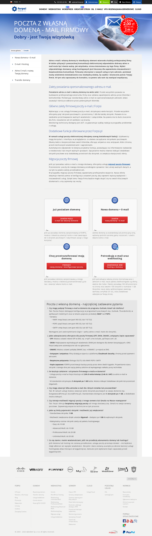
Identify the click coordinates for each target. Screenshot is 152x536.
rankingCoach (109, 495)
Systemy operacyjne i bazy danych (76, 498)
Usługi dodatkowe (38, 497)
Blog (16, 497)
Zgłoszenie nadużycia (130, 499)
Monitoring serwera (75, 514)
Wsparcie (104, 2)
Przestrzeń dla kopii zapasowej (75, 510)
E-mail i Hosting (20, 64)
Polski (17, 2)
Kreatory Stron (82, 9)
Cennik (53, 492)
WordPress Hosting (57, 495)
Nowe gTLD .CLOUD (39, 503)
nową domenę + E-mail (115, 220)
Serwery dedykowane (76, 495)
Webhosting (54, 9)
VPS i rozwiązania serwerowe (119, 9)
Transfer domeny (21, 80)
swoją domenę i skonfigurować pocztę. (66, 266)
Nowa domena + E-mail (23, 57)
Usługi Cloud (91, 492)
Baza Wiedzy (125, 2)
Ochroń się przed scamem (128, 503)
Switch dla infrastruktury (73, 520)
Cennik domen (37, 500)
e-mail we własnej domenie (66, 220)
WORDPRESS (67, 9)
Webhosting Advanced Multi (58, 507)
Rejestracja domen (39, 492)
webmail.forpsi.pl (76, 2)
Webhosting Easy (56, 511)
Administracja (91, 2)
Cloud (138, 9)
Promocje (18, 500)
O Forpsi (17, 492)
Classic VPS (72, 492)
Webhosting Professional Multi (56, 503)
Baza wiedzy (127, 492)
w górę (132, 479)
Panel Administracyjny (76, 502)
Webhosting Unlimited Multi (56, 498)
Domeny (43, 9)
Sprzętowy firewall (75, 516)
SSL (92, 9)
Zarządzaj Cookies (20, 511)
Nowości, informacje (21, 495)
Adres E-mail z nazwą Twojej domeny (22, 72)
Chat (114, 2)
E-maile (99, 9)
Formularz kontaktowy (126, 495)
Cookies (17, 508)
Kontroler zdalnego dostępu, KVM (75, 505)
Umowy (17, 506)
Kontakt (125, 506)
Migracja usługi (55, 514)
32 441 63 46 (60, 2)
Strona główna (16, 50)
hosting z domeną (115, 266)
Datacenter (18, 503)
